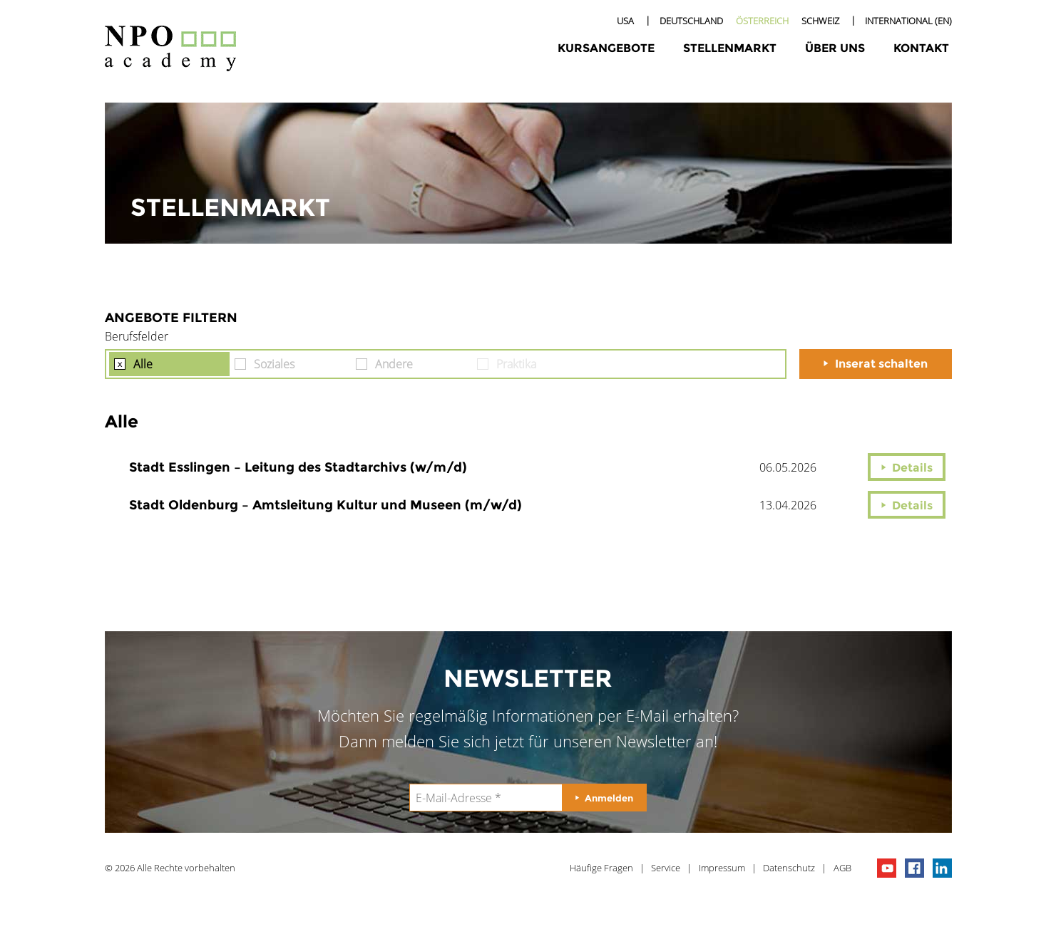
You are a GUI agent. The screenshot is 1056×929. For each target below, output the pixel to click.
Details (912, 467)
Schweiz (820, 20)
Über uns (835, 48)
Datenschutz (789, 867)
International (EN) (908, 20)
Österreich (762, 20)
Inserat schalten (881, 363)
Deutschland (691, 20)
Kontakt (921, 48)
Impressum (722, 867)
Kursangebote (606, 48)
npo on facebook (914, 868)
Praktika (516, 364)
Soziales (274, 364)
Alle (143, 364)
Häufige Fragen (601, 867)
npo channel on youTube (886, 868)
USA (625, 20)
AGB (842, 867)
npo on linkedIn (942, 868)
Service (665, 867)
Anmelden (609, 798)
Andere (394, 364)
